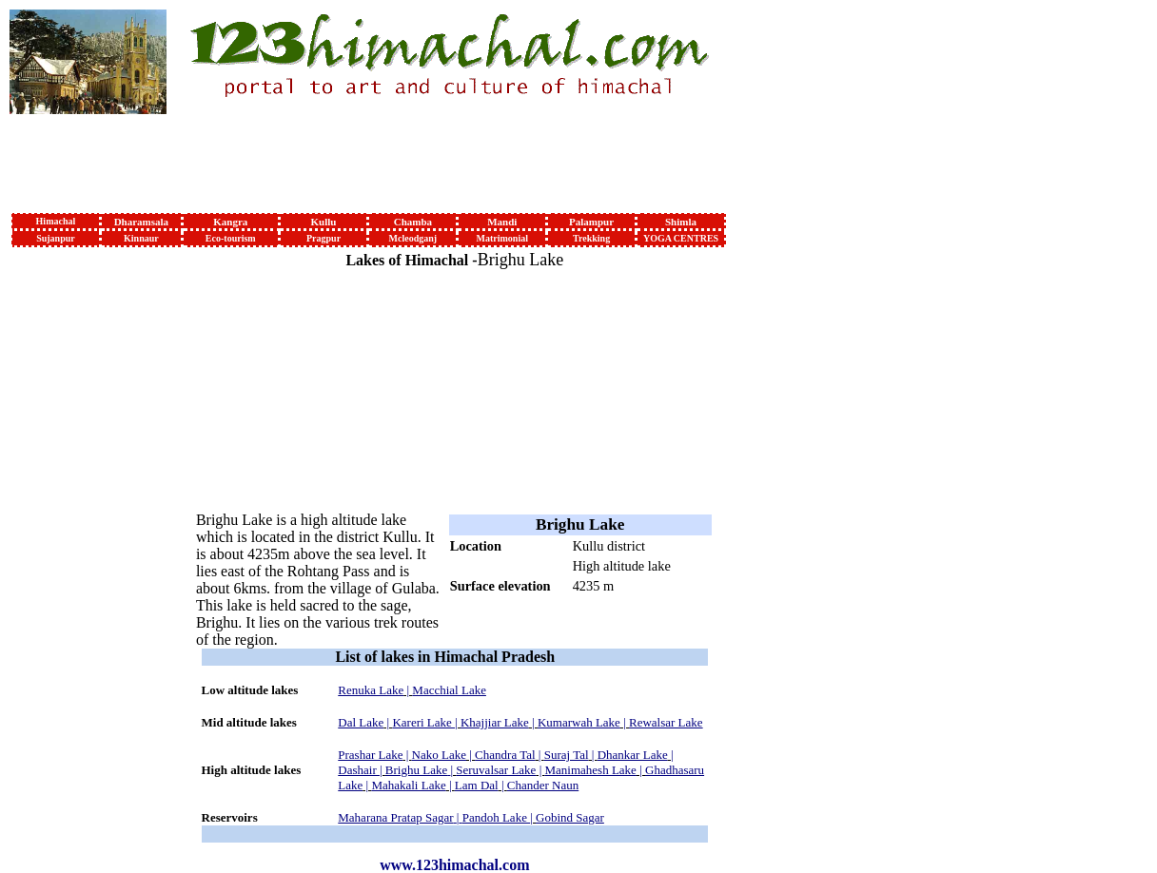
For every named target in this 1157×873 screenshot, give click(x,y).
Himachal (56, 221)
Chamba (413, 221)
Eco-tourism (231, 238)
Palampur (591, 221)
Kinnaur (141, 238)
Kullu (324, 221)
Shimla (680, 221)
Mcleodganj (413, 238)
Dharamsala (141, 221)
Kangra (230, 221)
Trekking (591, 238)
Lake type (479, 565)
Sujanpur (55, 238)
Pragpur (323, 238)
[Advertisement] (74, 535)
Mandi (502, 221)
